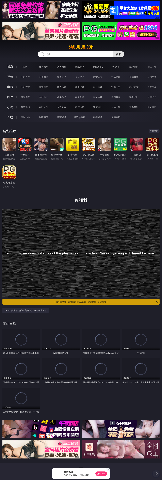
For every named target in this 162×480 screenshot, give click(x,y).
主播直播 (134, 76)
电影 (10, 87)
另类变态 (152, 87)
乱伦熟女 (134, 87)
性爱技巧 (152, 107)
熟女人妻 (97, 76)
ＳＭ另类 (152, 76)
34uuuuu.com (81, 47)
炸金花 (115, 66)
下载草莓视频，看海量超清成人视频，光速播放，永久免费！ (106, 302)
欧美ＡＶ (61, 76)
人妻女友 (61, 107)
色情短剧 (115, 117)
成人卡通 (61, 87)
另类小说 (115, 107)
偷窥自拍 (25, 97)
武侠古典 (79, 107)
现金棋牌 (134, 66)
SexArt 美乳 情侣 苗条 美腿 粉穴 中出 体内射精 (25, 310)
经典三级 (115, 87)
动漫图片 (79, 97)
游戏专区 (79, 66)
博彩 (10, 67)
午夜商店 (43, 117)
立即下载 (101, 473)
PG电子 (25, 66)
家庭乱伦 (43, 107)
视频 (10, 77)
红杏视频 (97, 117)
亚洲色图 (43, 97)
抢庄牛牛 (152, 66)
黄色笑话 (134, 107)
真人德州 (43, 66)
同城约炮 (25, 117)
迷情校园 (97, 107)
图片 (10, 97)
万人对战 (61, 66)
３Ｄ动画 (79, 76)
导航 (10, 117)
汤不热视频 (79, 117)
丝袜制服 (115, 76)
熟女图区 (134, 97)
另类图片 (152, 97)
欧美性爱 (79, 87)
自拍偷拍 (43, 76)
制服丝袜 (97, 87)
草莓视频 (61, 117)
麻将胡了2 (98, 66)
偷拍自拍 (43, 87)
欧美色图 (61, 97)
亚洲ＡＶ (25, 76)
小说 (10, 107)
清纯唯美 (115, 97)
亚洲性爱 (25, 87)
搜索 (118, 54)
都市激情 (25, 107)
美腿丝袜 (97, 97)
